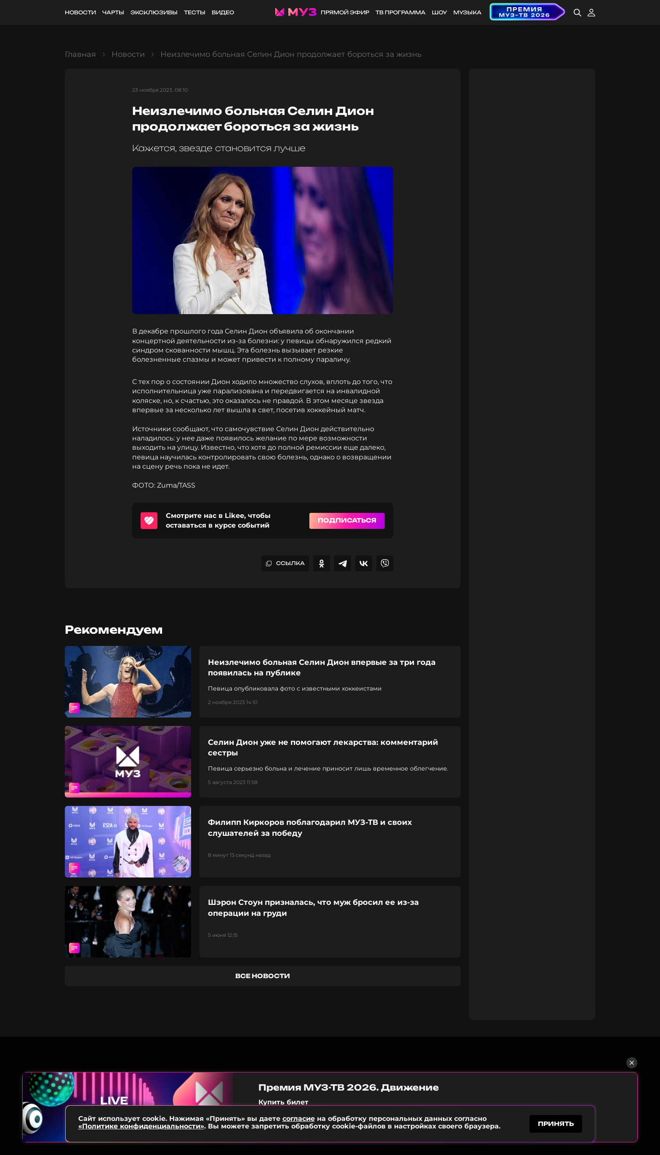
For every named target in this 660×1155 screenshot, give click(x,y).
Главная (80, 54)
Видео (223, 12)
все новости (262, 975)
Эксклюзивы (154, 12)
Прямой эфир (345, 12)
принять (556, 1122)
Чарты (113, 12)
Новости (80, 12)
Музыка (467, 12)
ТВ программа (400, 12)
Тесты (194, 12)
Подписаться (347, 520)
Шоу (439, 12)
